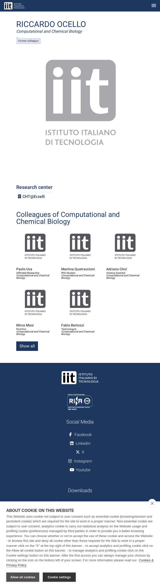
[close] (152, 503)
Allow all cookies (22, 577)
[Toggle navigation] (154, 5)
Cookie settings (59, 577)
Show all (27, 346)
